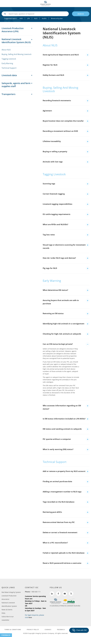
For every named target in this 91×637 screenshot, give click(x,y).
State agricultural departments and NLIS (61, 55)
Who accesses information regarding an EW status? (62, 407)
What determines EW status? (55, 290)
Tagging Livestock (9, 59)
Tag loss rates (49, 234)
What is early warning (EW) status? (58, 449)
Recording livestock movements (57, 100)
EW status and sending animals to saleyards (62, 429)
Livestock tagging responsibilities (57, 204)
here (30, 617)
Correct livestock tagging (54, 194)
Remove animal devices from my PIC (59, 522)
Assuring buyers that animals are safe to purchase (61, 302)
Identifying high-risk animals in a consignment (63, 323)
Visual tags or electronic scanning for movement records (64, 246)
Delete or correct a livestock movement (60, 532)
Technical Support (9, 68)
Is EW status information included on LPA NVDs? (64, 419)
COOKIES (48, 629)
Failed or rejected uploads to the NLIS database (63, 553)
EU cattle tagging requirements (56, 214)
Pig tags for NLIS (50, 268)
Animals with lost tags (53, 162)
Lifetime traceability (52, 141)
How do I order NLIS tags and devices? (59, 258)
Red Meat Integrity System (11, 592)
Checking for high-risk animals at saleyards (62, 334)
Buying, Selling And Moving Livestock (16, 54)
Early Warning (7, 63)
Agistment (47, 111)
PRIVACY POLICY (33, 629)
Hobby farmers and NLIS (53, 75)
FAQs (3, 613)
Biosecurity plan (57, 18)
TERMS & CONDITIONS (12, 629)
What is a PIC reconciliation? (55, 542)
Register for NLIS (50, 65)
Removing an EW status (53, 313)
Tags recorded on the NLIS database (58, 502)
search (81, 14)
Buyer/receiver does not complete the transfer (63, 121)
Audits (44, 18)
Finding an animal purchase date (57, 481)
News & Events (7, 610)
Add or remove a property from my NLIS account (64, 471)
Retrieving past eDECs (52, 512)
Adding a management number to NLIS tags (62, 491)
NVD (21, 18)
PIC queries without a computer (57, 439)
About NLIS (6, 50)
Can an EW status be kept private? (58, 344)
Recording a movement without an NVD (60, 131)
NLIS (35, 18)
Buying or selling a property (55, 151)
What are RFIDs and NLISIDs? (55, 224)
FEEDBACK (61, 629)
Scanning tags (49, 183)
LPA (28, 18)
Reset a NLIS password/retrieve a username (62, 563)
